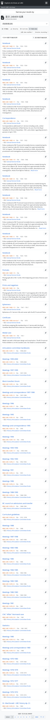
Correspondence (8, 118)
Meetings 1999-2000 (10, 359)
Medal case (6, 333)
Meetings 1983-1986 (10, 548)
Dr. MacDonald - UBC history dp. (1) (16, 703)
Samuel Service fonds (13, 48)
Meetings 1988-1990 (10, 492)
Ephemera (6, 304)
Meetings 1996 (8, 403)
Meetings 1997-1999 (10, 370)
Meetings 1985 (8, 559)
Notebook (6, 43)
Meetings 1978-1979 (10, 670)
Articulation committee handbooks (16, 348)
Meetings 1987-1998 (10, 537)
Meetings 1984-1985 (10, 570)
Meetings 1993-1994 (10, 448)
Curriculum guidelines (11, 514)
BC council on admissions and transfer (17, 503)
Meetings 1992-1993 (10, 459)
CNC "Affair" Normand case (13, 614)
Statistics (5, 625)
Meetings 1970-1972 (10, 692)
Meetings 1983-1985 (10, 581)
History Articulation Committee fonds (19, 353)
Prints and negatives (10, 285)
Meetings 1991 (8, 470)
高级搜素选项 (7, 24)
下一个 (42, 717)
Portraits (5, 270)
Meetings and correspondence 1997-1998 (18, 392)
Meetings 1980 (8, 637)
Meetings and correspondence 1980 (16, 648)
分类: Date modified (26, 32)
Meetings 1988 (8, 526)
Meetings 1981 (8, 603)
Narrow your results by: (25, 12)
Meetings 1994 (8, 437)
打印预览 (5, 29)
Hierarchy (14, 29)
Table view (33, 29)
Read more (34, 170)
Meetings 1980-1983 (10, 592)
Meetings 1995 (8, 415)
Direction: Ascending (41, 32)
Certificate (6, 318)
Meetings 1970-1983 (10, 659)
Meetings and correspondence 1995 (16, 426)
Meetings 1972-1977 (10, 681)
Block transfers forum (11, 381)
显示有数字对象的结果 (40, 37)
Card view (24, 29)
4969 (36, 717)
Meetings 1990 (8, 481)
